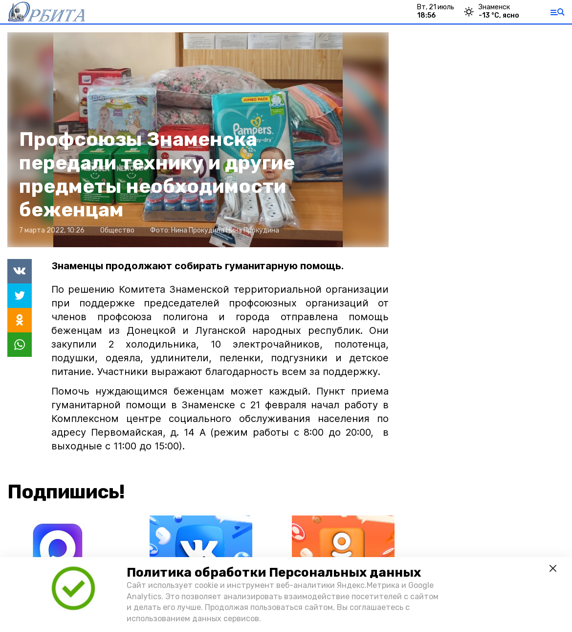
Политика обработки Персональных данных (274, 572)
